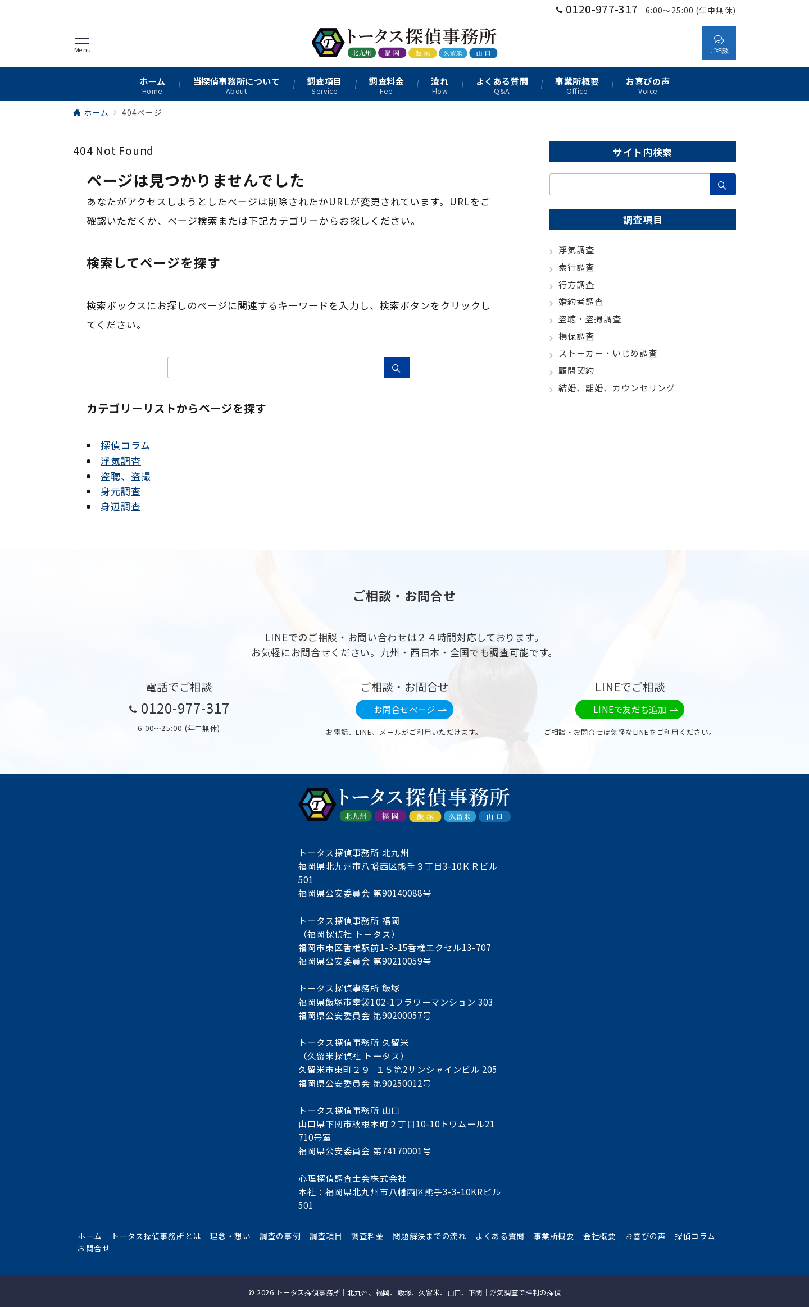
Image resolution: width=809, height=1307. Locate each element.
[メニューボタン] (82, 43)
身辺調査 (121, 506)
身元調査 (121, 491)
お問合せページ (410, 709)
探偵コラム (126, 445)
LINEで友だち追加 (635, 709)
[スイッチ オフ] (683, 43)
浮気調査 (121, 461)
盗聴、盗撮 (126, 476)
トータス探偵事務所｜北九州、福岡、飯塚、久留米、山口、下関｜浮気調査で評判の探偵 (418, 1292)
